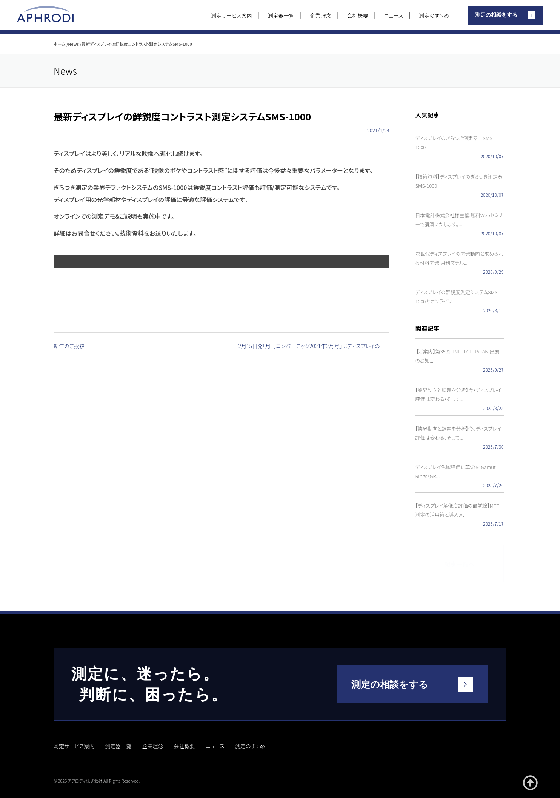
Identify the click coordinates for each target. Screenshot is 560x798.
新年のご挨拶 (69, 346)
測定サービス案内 (231, 15)
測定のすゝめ (434, 15)
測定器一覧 (281, 15)
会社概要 (357, 15)
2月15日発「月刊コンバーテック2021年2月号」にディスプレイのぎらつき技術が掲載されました (314, 346)
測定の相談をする (496, 15)
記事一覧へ (459, 560)
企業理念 (320, 15)
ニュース (393, 15)
